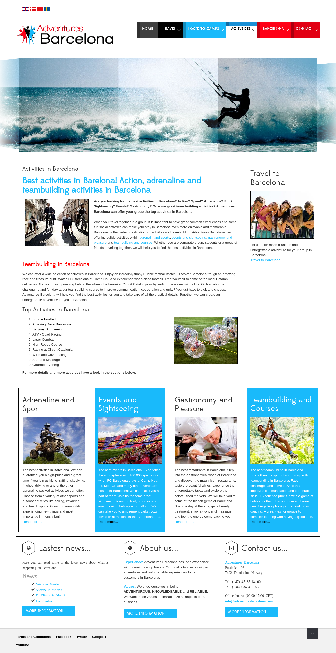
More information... (45, 611)
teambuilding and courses (133, 242)
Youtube (22, 645)
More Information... (147, 613)
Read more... (32, 522)
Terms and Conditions (33, 637)
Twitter (82, 637)
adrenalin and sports (154, 237)
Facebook (63, 637)
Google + (99, 637)
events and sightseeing (189, 237)
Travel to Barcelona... (266, 260)
